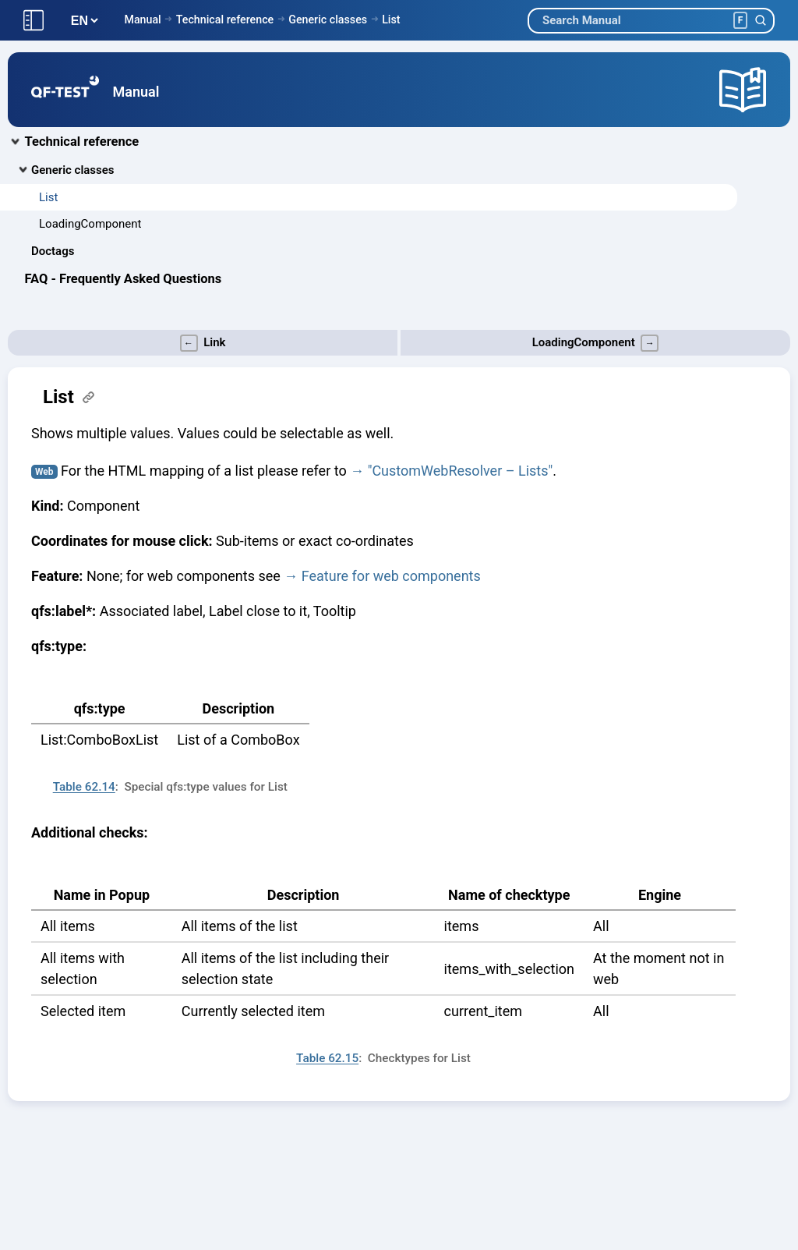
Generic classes (327, 19)
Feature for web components (391, 576)
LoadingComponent (90, 224)
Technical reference (225, 19)
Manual (142, 19)
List (391, 19)
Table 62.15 (327, 1058)
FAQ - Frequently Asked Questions (123, 278)
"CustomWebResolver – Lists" (460, 470)
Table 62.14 (84, 787)
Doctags (52, 251)
